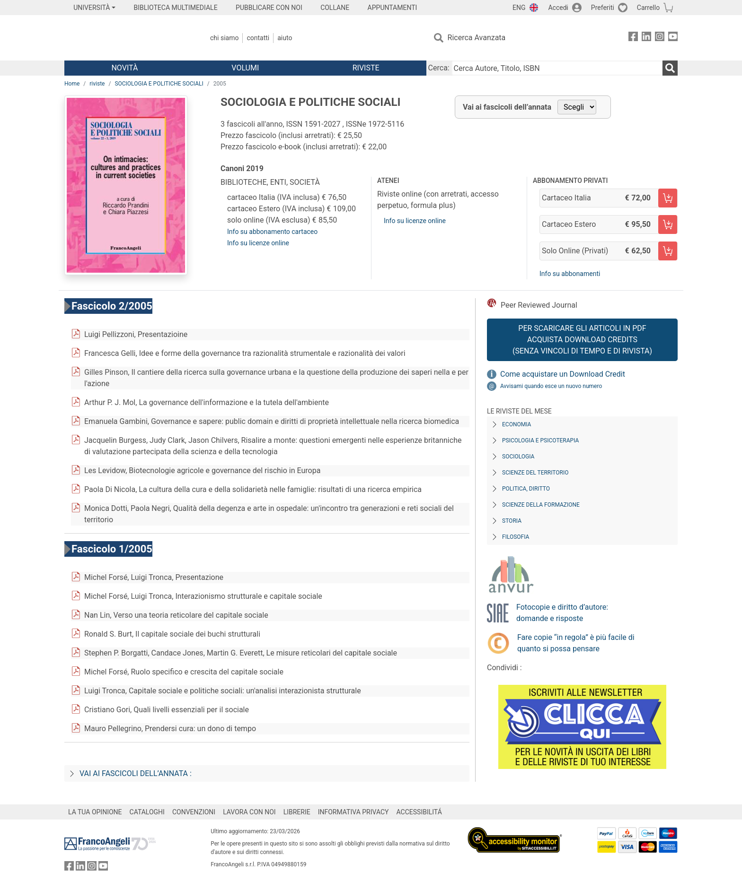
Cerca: (439, 67)
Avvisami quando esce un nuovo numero (551, 386)
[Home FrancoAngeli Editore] (127, 38)
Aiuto (284, 38)
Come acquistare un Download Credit (562, 374)
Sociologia (518, 456)
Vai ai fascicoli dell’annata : (136, 773)
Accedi (558, 7)
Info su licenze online (258, 243)
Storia (511, 521)
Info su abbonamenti (569, 273)
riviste (97, 83)
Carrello (648, 7)
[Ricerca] (670, 68)
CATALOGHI (147, 812)
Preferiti (602, 7)
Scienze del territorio (535, 472)
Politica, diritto (526, 488)
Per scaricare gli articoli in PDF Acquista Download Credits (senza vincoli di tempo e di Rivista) (582, 339)
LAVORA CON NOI (249, 812)
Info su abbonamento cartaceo (272, 231)
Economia (516, 424)
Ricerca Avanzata (477, 37)
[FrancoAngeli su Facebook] (633, 38)
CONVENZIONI (193, 812)
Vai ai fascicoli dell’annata (507, 107)
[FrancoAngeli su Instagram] (659, 38)
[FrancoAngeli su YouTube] (673, 38)
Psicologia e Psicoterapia (540, 440)
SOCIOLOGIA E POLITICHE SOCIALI (159, 83)
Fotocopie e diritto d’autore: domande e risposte (562, 613)
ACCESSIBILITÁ (419, 812)
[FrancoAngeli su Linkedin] (646, 38)
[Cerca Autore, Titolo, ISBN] (556, 68)
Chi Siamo (224, 38)
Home (72, 83)
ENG (518, 7)
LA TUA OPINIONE (95, 812)
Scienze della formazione (541, 504)
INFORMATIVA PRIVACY (353, 812)
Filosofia (515, 537)
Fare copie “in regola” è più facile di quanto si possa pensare (576, 643)
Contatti (258, 38)
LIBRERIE (296, 812)
